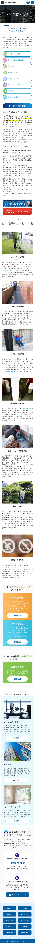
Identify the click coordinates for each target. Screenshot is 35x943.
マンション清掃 (25, 914)
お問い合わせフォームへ (17, 894)
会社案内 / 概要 (24, 932)
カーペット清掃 (25, 920)
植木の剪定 (9, 91)
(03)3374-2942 (17, 863)
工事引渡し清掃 (9, 932)
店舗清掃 (25, 926)
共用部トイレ (10, 72)
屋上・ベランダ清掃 (12, 85)
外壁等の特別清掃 (11, 79)
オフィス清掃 (9, 920)
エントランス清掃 (11, 54)
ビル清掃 (9, 914)
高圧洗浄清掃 (10, 371)
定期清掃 (9, 272)
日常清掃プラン (28, 408)
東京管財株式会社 (10, 2)
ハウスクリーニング (9, 926)
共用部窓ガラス (10, 66)
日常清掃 (8, 270)
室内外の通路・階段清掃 (13, 60)
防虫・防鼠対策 (10, 97)
